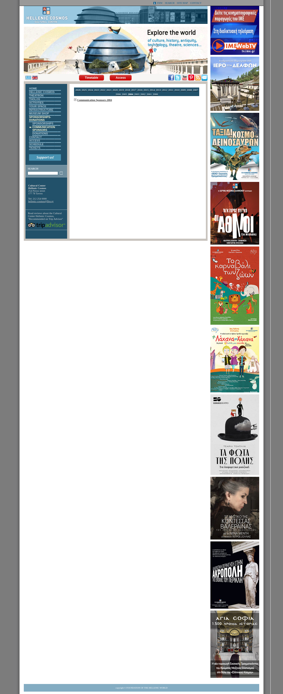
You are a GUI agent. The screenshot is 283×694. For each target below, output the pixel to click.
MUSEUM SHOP (39, 113)
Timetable (91, 77)
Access (121, 77)
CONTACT (195, 3)
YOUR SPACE (37, 106)
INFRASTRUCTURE (41, 109)
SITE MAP (182, 3)
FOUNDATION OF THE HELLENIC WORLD (147, 688)
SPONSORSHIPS (42, 123)
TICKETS (34, 147)
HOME (33, 88)
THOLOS (34, 99)
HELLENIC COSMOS (42, 92)
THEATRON (36, 95)
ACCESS (34, 140)
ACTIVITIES (36, 102)
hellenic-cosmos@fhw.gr (40, 201)
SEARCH (169, 3)
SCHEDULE (36, 144)
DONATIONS (40, 133)
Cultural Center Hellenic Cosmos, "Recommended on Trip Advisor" (45, 216)
